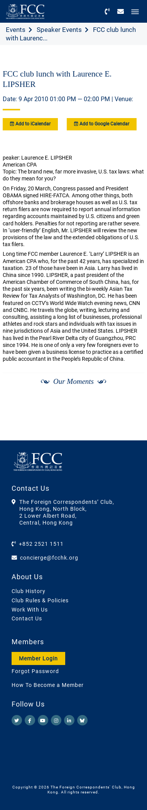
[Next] (130, 420)
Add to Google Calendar (101, 124)
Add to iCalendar (30, 124)
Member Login (38, 658)
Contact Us (27, 618)
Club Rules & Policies (40, 600)
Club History (29, 591)
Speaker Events (59, 29)
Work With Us (30, 610)
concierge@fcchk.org (49, 558)
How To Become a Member (48, 685)
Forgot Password (35, 671)
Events (15, 29)
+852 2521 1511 (41, 544)
